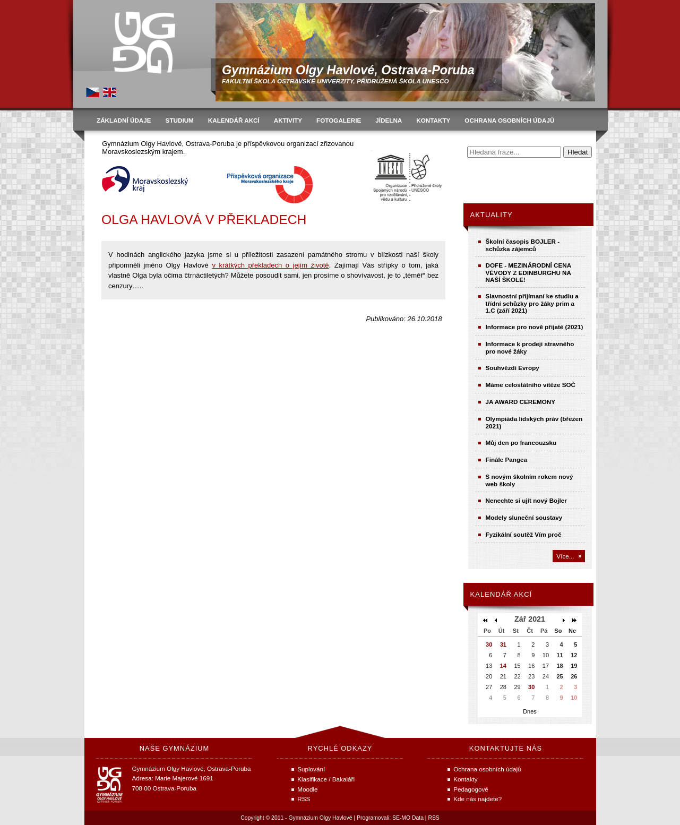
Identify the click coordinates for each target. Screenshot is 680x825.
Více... (565, 556)
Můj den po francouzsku (521, 442)
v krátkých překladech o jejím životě (270, 265)
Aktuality (491, 215)
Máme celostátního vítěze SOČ (531, 384)
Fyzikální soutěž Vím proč (524, 534)
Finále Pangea (507, 459)
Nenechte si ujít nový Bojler (526, 500)
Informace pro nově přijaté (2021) (534, 326)
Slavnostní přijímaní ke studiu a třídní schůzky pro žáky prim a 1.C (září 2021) (532, 303)
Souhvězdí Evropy (512, 367)
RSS (433, 818)
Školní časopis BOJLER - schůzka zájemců (523, 245)
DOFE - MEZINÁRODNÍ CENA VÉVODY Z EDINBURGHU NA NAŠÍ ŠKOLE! (528, 272)
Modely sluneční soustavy (524, 517)
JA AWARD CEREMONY (521, 401)
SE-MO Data (408, 818)
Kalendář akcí (501, 594)
